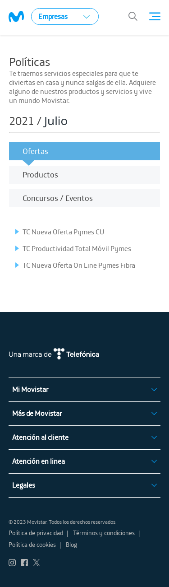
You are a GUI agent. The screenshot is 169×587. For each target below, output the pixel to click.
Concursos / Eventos (58, 198)
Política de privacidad (36, 533)
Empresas (64, 16)
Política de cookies (32, 544)
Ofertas (35, 151)
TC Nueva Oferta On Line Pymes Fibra (79, 265)
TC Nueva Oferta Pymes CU (63, 231)
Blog (71, 544)
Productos (40, 174)
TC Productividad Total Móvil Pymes (77, 248)
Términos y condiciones (104, 533)
